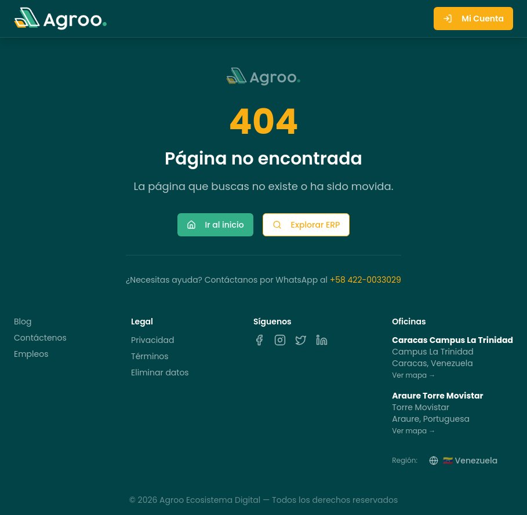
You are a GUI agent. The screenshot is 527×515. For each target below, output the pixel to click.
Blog (22, 321)
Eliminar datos (160, 372)
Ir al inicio (215, 225)
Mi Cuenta (473, 18)
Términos (150, 356)
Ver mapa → (413, 375)
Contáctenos (40, 338)
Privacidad (152, 340)
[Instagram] (280, 340)
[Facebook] (259, 340)
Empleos (31, 354)
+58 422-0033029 (365, 280)
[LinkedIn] (322, 340)
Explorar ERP (306, 225)
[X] (301, 340)
